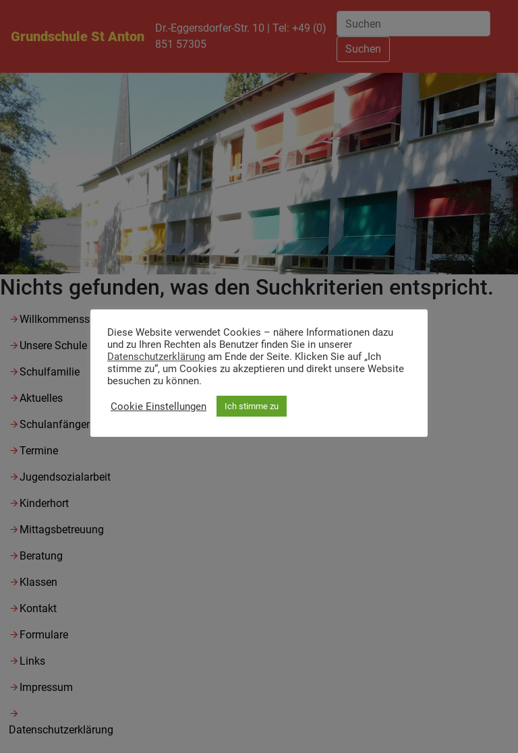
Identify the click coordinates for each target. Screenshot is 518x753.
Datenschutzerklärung (156, 357)
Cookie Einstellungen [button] (158, 406)
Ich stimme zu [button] (252, 406)
